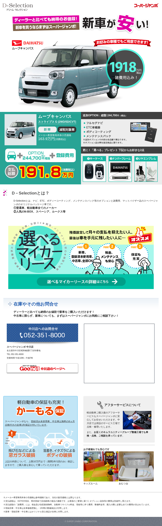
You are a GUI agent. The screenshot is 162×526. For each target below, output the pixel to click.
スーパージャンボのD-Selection (82, 8)
